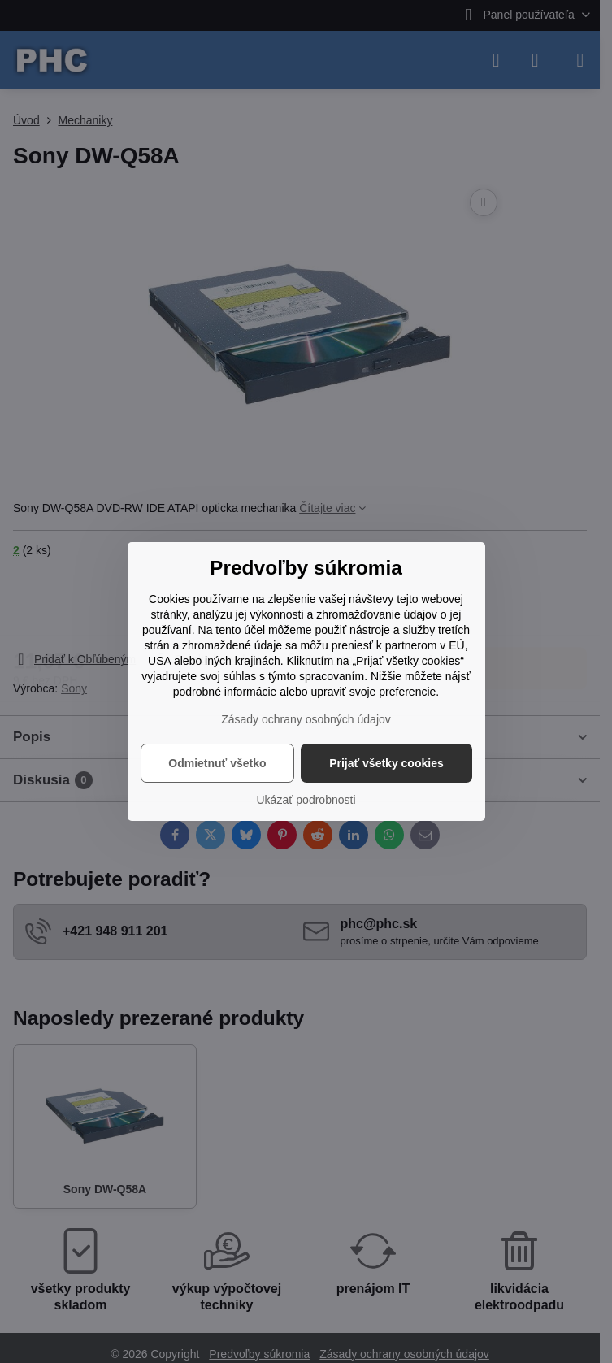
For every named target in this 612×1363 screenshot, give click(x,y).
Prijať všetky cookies (386, 763)
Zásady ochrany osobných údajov (306, 719)
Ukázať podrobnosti (306, 799)
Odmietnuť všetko (217, 763)
